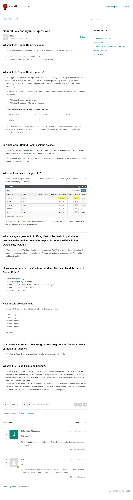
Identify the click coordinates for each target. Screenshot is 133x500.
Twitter (80, 405)
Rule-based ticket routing (103, 38)
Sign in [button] (126, 7)
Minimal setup (99, 54)
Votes (84, 422)
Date (77, 422)
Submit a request (111, 7)
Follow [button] (82, 37)
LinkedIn (85, 405)
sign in (11, 487)
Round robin (7, 19)
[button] (24, 405)
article (20, 158)
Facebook (76, 405)
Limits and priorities (100, 50)
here (28, 153)
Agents (17, 279)
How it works (98, 42)
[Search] (110, 19)
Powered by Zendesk (121, 491)
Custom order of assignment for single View (109, 46)
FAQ (16, 19)
